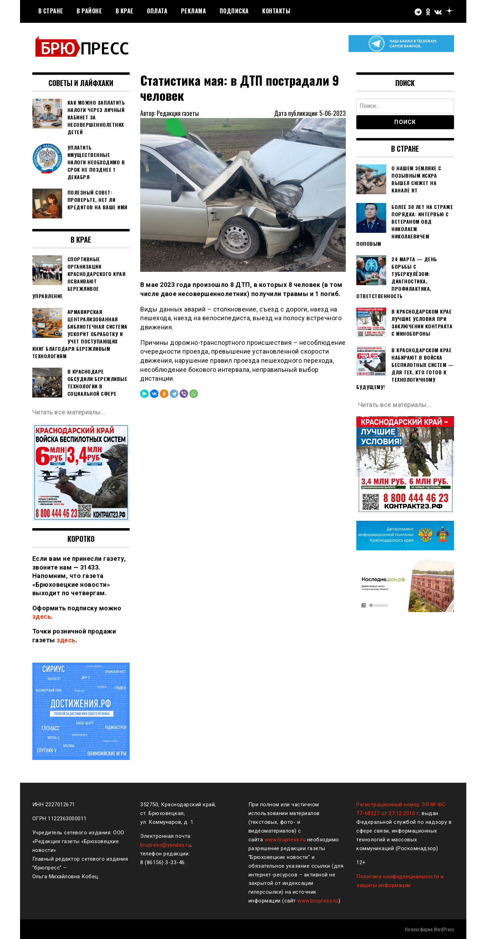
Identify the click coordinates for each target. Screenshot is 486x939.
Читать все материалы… (69, 412)
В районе (89, 11)
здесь (41, 616)
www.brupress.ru (285, 839)
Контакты (276, 11)
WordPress (444, 929)
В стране (50, 11)
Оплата (157, 11)
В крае (125, 11)
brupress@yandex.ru (165, 845)
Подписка (234, 11)
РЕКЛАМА (193, 11)
